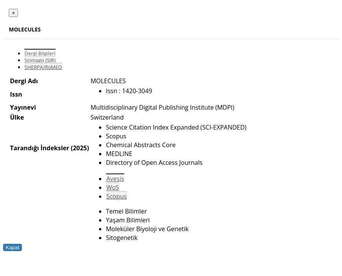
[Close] (13, 13)
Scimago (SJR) (40, 60)
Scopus (116, 196)
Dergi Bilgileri (40, 53)
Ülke (17, 117)
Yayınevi (23, 107)
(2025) (80, 148)
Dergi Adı (24, 81)
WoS (112, 187)
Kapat (12, 247)
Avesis (115, 178)
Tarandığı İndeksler (39, 148)
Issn (16, 94)
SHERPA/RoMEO (43, 67)
